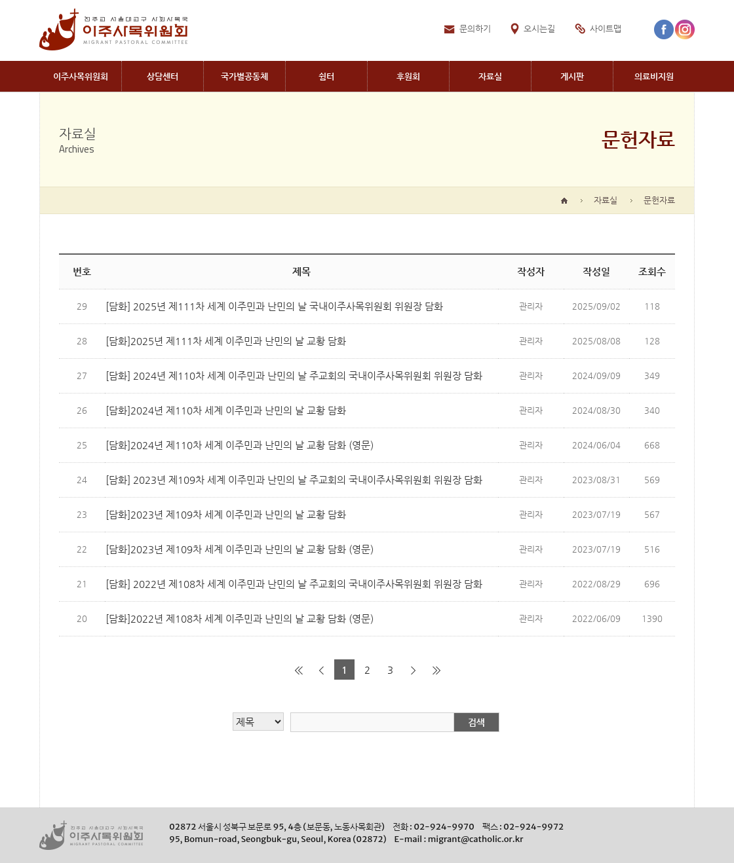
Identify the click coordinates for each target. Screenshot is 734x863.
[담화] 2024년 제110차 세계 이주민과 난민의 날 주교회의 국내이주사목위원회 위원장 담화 (294, 375)
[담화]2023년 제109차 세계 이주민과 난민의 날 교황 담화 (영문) (240, 549)
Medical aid (654, 76)
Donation (408, 76)
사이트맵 (605, 28)
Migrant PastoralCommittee (80, 76)
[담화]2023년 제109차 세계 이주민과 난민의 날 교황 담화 (226, 514)
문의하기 (475, 28)
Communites (244, 76)
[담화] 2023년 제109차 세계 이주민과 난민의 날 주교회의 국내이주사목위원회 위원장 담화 (294, 479)
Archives (490, 76)
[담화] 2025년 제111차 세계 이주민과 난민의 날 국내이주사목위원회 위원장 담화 (274, 306)
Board (572, 76)
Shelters (326, 76)
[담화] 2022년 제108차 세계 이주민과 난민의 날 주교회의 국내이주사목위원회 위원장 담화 (294, 583)
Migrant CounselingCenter (162, 76)
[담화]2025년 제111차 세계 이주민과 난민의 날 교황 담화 (226, 340)
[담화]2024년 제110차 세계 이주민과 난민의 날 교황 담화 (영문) (240, 444)
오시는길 (539, 28)
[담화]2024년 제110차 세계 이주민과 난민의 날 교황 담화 (226, 410)
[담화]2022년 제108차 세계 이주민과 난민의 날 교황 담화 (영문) (240, 618)
